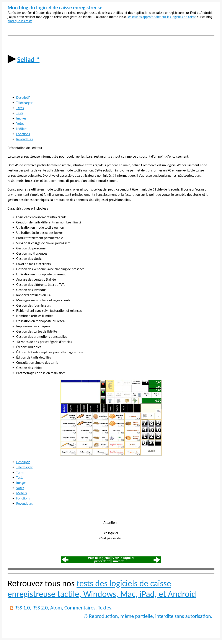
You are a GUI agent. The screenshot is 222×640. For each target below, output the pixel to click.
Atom (56, 607)
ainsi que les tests (20, 21)
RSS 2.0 (40, 607)
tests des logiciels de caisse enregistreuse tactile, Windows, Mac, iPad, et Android (102, 588)
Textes (104, 607)
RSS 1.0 (22, 607)
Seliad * (28, 59)
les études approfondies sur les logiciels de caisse (161, 17)
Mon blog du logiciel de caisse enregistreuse (55, 7)
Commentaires (79, 607)
